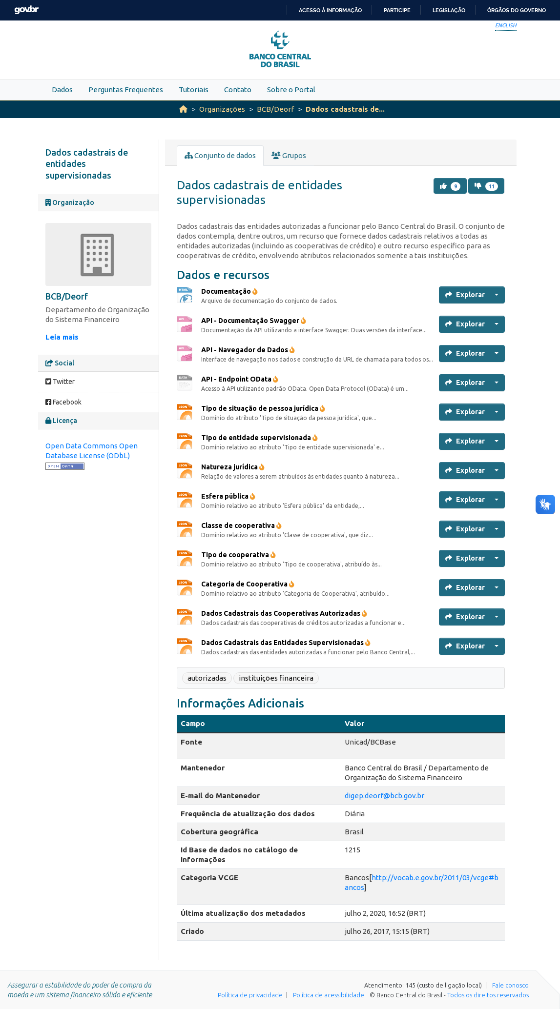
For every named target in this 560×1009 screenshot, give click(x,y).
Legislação (449, 10)
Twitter (60, 381)
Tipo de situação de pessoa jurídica (263, 408)
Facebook (63, 402)
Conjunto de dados (220, 155)
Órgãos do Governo (516, 10)
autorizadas (207, 678)
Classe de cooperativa (241, 525)
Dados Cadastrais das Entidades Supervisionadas (286, 642)
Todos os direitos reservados (488, 994)
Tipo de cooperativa (238, 555)
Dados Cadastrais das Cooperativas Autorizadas (284, 613)
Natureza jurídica (233, 467)
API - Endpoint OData (239, 379)
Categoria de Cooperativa (247, 584)
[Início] (183, 109)
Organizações (222, 109)
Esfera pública (228, 496)
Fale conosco (510, 985)
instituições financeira (276, 678)
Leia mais (62, 337)
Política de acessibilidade (328, 994)
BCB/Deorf (275, 109)
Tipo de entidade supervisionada (259, 438)
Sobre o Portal (291, 89)
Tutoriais (193, 89)
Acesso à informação (330, 10)
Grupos (288, 155)
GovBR (26, 10)
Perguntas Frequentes (125, 89)
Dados (62, 89)
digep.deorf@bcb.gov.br (384, 795)
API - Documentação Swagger (253, 320)
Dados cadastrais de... (345, 109)
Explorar (465, 295)
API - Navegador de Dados (248, 350)
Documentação (229, 291)
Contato (237, 89)
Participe (397, 10)
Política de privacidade (250, 994)
